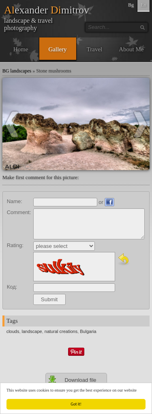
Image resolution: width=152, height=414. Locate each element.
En (143, 5)
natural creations (61, 331)
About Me (131, 49)
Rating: (15, 245)
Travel (95, 49)
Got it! (76, 404)
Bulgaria (88, 331)
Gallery (58, 49)
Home (20, 49)
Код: (12, 287)
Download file (72, 379)
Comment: (19, 212)
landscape (32, 331)
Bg (131, 5)
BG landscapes (17, 71)
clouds (12, 331)
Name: (14, 201)
